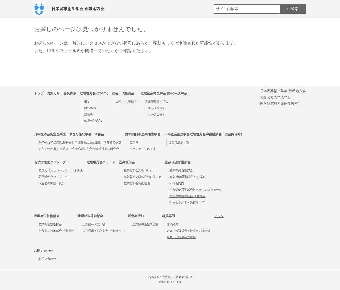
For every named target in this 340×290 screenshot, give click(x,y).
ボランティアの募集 (143, 148)
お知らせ (53, 93)
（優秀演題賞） (155, 107)
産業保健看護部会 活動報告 (187, 196)
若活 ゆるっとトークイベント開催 (61, 170)
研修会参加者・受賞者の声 (187, 202)
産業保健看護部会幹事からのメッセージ (195, 189)
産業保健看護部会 (181, 170)
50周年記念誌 (93, 120)
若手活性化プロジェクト (55, 176)
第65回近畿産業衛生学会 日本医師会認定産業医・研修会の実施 (80, 142)
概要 (87, 101)
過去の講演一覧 (179, 142)
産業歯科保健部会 (94, 224)
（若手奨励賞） (155, 114)
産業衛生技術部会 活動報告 (56, 230)
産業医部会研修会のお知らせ (143, 176)
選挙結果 (172, 224)
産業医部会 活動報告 (137, 183)
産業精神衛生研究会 (145, 224)
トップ (39, 93)
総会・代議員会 (126, 101)
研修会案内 (176, 183)
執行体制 (90, 107)
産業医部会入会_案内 (137, 170)
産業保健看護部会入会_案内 (187, 176)
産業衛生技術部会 (50, 224)
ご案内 (134, 142)
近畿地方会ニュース (101, 162)
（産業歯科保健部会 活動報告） (103, 230)
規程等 (88, 114)
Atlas (178, 281)
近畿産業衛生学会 (156, 101)
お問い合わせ (47, 258)
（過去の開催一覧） (52, 183)
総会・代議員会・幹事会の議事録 (188, 230)
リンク (219, 216)
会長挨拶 (69, 93)
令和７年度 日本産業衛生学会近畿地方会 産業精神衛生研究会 (79, 148)
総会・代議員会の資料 (181, 237)
